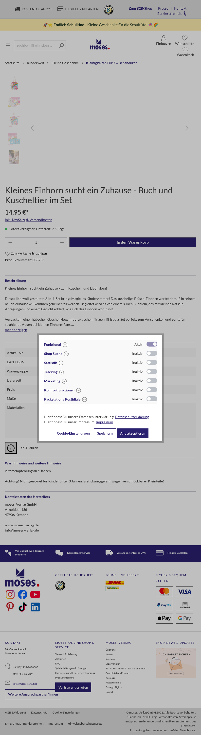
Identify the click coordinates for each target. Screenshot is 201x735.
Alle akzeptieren (132, 433)
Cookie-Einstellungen (73, 433)
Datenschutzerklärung (132, 417)
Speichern (105, 433)
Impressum (104, 422)
